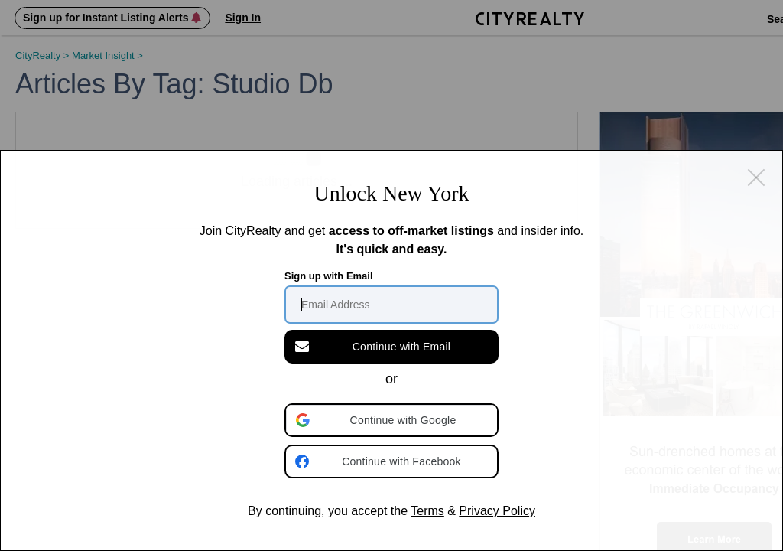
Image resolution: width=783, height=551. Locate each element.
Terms (427, 510)
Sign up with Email (328, 276)
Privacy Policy (497, 510)
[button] (393, 420)
